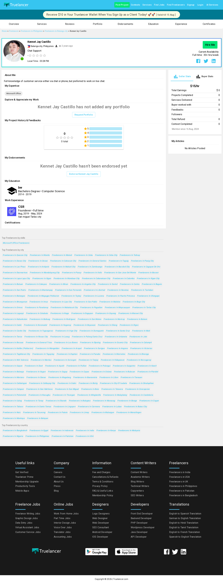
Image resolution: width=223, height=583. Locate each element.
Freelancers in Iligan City (148, 278)
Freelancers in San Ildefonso (39, 389)
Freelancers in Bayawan (84, 325)
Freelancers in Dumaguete (91, 331)
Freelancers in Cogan (149, 400)
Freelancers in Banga (127, 400)
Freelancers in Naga (59, 313)
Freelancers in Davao (38, 261)
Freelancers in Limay (79, 412)
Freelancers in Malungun (103, 412)
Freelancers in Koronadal (35, 325)
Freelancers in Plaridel (148, 371)
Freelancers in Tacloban (142, 290)
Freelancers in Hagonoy (60, 325)
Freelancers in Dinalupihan (141, 383)
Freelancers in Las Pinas (14, 267)
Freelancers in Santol (107, 284)
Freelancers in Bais (90, 389)
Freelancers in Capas (79, 371)
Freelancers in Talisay (129, 255)
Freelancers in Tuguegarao (40, 331)
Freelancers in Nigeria (13, 436)
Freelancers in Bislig (88, 383)
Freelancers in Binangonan (15, 302)
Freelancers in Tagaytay (43, 354)
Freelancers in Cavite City (14, 331)
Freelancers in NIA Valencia (15, 360)
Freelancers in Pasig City (142, 261)
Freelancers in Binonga (138, 354)
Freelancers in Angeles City (83, 284)
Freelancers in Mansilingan (129, 412)
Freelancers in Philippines (37, 436)
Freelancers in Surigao (94, 348)
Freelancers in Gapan (12, 366)
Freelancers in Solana (101, 371)
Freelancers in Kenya (106, 430)
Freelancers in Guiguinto (124, 366)
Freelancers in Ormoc (12, 307)
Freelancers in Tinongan (63, 395)
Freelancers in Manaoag (104, 400)
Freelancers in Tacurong (34, 412)
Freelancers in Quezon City (15, 255)
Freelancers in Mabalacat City (64, 307)
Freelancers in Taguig (118, 261)
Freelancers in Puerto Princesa (120, 296)
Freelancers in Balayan (37, 418)
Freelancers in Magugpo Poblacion (43, 296)
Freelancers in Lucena (93, 296)
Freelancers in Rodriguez (64, 319)
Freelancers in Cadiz (12, 325)
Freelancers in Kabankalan (15, 319)
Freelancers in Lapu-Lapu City (16, 278)
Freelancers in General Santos (92, 261)
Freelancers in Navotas (118, 290)
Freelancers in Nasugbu (39, 395)
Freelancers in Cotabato (37, 313)
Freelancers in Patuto (57, 412)
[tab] (182, 76)
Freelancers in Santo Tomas (38, 406)
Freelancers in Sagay (57, 371)
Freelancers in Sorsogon (65, 360)
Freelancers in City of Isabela (113, 383)
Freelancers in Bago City (133, 302)
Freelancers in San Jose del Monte (120, 272)
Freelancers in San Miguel (66, 389)
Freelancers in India (85, 430)
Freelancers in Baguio (151, 284)
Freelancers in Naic (11, 412)
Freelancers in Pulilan (76, 366)
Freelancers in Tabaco (13, 406)
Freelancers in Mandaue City (66, 278)
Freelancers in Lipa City (61, 302)
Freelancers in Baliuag (39, 319)
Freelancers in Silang (107, 325)
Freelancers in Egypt (39, 430)
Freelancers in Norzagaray (139, 360)
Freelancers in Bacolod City (117, 267)
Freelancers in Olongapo (148, 296)
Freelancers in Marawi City (130, 313)
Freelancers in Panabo (90, 354)
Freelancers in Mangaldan (47, 348)
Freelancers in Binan (59, 284)
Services (147, 5)
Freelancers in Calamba (123, 278)
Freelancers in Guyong (105, 313)
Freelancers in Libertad (94, 290)
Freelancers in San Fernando (68, 290)
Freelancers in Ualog (12, 400)
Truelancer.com (120, 579)
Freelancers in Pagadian (91, 307)
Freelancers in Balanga (13, 371)
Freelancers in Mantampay (40, 290)
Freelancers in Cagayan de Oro (146, 267)
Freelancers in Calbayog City (41, 383)
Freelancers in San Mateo (89, 319)
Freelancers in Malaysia (129, 430)
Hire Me (210, 45)
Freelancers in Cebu (83, 255)
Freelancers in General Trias (38, 342)
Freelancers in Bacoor (148, 272)
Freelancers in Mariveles (114, 354)
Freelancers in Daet (33, 366)
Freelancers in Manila (39, 255)
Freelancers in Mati (140, 331)
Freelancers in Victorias (141, 348)
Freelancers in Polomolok (14, 395)
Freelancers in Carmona (88, 406)
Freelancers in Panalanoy (36, 307)
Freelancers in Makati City (63, 267)
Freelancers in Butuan (12, 284)
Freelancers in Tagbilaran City (16, 354)
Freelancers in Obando (56, 400)
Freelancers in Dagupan (82, 313)
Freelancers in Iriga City (66, 331)
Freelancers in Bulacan (124, 371)
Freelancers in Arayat (71, 348)
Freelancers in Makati (61, 255)
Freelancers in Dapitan (67, 354)
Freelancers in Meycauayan (117, 307)
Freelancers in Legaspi (13, 313)
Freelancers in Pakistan (62, 436)
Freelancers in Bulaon (137, 319)
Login (200, 5)
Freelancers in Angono (117, 348)
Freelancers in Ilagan (36, 371)
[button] (14, 24)
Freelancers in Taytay (71, 296)
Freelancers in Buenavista (85, 377)
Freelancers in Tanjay (88, 360)
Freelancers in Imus (38, 302)
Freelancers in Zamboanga (90, 267)
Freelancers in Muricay (114, 319)
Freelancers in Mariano (13, 377)
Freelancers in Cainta (129, 284)
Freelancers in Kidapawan (112, 360)
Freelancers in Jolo (138, 336)
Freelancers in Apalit (54, 366)
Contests (135, 5)
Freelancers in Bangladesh (15, 430)
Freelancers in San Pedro (14, 290)
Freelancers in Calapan (13, 389)
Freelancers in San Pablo (85, 302)
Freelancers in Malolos (110, 302)
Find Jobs (159, 5)
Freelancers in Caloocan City (63, 261)
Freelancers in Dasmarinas (15, 272)
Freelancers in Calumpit (140, 342)
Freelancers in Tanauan (131, 377)
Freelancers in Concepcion (137, 389)
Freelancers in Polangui (99, 366)
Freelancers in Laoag (60, 336)
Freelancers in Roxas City (36, 336)
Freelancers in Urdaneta (116, 336)
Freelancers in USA (84, 436)
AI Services (212, 5)
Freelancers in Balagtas (79, 400)
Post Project (122, 5)
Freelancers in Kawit (147, 366)
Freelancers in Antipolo (38, 267)
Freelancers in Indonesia (62, 430)
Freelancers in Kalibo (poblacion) (18, 348)
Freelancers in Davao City (14, 261)
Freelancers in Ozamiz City (115, 342)
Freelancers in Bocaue (13, 342)
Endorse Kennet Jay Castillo (84, 174)
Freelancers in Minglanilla (89, 395)
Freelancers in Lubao (112, 406)
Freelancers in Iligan (42, 278)
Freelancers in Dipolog (90, 342)
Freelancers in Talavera (112, 389)
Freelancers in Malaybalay (115, 395)
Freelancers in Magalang (60, 377)
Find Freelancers (176, 5)
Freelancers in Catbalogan (14, 383)
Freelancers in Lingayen (64, 406)
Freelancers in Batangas (14, 296)
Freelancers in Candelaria (141, 395)
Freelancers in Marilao (41, 360)
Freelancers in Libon (109, 377)
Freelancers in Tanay (33, 400)
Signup (191, 5)
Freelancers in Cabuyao (36, 284)
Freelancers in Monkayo (13, 418)
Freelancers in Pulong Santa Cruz (87, 336)
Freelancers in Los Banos (66, 342)
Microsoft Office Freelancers (16, 243)
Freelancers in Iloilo (92, 272)
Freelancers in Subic (67, 383)
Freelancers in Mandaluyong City (44, 272)
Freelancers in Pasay (71, 272)
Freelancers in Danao (36, 377)
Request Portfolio (83, 114)
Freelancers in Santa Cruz (117, 331)
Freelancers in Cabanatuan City (96, 278)
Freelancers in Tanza (12, 336)
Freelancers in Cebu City (106, 255)
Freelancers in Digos (129, 325)
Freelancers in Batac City (135, 406)
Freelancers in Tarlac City (144, 307)
